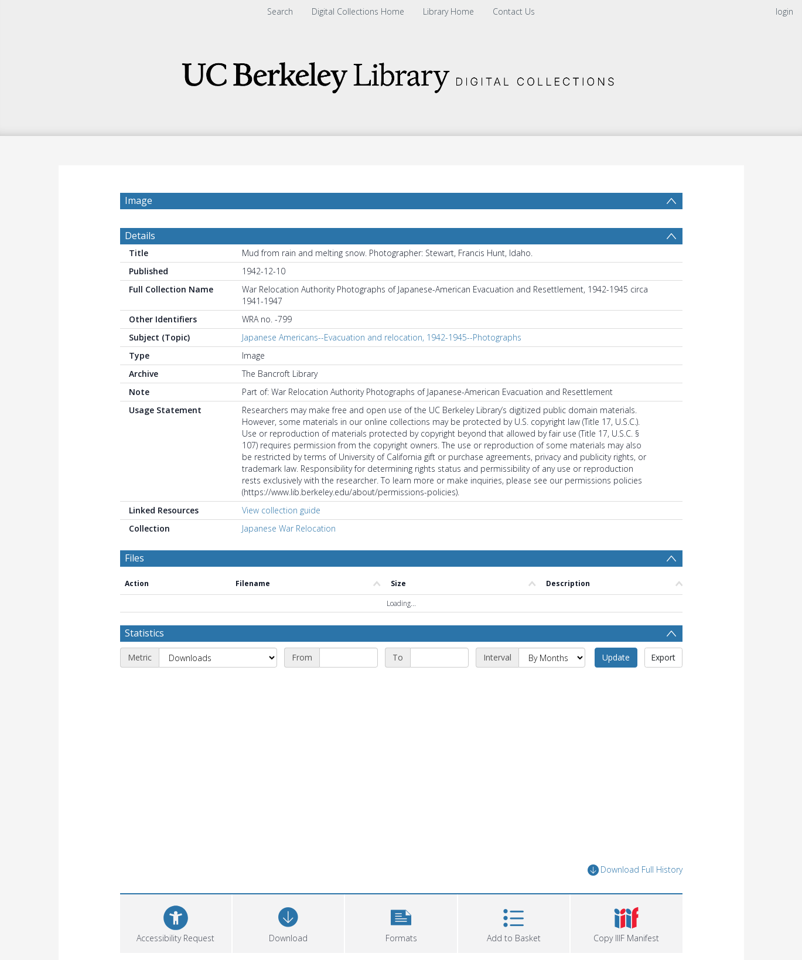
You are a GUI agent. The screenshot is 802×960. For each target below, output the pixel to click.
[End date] (439, 658)
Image (138, 200)
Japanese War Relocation (289, 528)
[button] (400, 922)
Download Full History (635, 870)
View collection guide (281, 510)
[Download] (288, 922)
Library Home (448, 11)
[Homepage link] (401, 74)
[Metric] (218, 658)
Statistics (144, 633)
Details (140, 235)
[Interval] (551, 658)
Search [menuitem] (280, 11)
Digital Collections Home (358, 11)
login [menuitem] (784, 11)
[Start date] (348, 658)
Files (134, 558)
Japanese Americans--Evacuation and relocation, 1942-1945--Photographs (381, 337)
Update (616, 657)
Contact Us (514, 11)
